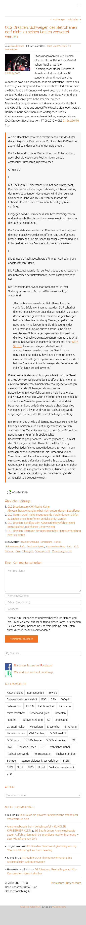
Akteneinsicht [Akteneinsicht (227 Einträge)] (15, 693)
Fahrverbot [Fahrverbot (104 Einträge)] (65, 706)
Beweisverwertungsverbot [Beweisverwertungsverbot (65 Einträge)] (22, 699)
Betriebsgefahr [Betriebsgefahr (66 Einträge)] (35, 693)
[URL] (43, 609)
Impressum (57, 883)
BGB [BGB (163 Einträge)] (44, 699)
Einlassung (46, 541)
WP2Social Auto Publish (30, 906)
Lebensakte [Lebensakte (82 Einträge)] (61, 720)
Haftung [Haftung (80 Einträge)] (11, 720)
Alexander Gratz (16, 45)
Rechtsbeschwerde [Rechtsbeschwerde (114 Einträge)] (18, 754)
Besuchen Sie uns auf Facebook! (33, 665)
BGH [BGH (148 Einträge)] (53, 699)
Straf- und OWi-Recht (57, 45)
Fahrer (57, 541)
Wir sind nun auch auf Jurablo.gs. (34, 672)
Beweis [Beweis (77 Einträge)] (53, 693)
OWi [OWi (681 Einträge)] (73, 740)
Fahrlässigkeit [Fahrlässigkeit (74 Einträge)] (46, 706)
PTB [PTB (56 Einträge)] (42, 747)
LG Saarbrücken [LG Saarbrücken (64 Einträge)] (16, 726)
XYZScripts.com (59, 906)
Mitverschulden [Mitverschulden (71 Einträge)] (16, 733)
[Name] (43, 595)
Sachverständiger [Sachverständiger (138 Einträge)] (66, 754)
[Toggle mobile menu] (79, 5)
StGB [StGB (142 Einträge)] (66, 760)
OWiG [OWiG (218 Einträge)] (10, 747)
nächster (73, 19)
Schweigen (27, 551)
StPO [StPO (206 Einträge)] (10, 767)
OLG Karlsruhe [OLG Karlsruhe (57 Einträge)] (33, 740)
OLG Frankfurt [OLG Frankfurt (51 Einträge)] (58, 733)
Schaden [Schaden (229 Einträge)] (12, 760)
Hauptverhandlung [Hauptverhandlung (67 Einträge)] (32, 720)
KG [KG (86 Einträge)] (49, 720)
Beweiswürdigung (29, 541)
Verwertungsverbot (62, 551)
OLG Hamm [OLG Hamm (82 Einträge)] (13, 740)
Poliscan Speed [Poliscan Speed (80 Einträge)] (27, 747)
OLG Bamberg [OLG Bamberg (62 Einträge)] (37, 733)
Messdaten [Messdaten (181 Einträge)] (36, 726)
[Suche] (7, 653)
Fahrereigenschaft (15, 546)
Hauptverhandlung (55, 546)
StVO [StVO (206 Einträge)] (31, 767)
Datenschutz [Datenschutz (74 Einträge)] (14, 706)
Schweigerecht (42, 551)
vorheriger (59, 19)
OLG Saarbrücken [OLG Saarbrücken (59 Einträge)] (56, 740)
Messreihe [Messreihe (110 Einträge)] (53, 726)
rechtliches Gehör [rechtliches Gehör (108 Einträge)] (60, 747)
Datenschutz (73, 883)
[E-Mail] (43, 602)
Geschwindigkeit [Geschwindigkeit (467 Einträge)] (39, 713)
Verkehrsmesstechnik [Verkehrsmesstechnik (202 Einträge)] (61, 767)
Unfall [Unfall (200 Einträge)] (41, 767)
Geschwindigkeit (35, 546)
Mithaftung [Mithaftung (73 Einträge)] (70, 726)
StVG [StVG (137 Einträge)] (20, 767)
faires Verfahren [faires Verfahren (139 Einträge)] (16, 713)
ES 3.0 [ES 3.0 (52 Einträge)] (30, 706)
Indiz (69, 546)
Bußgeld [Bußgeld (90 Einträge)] (65, 699)
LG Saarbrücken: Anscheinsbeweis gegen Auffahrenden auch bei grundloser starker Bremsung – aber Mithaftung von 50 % (43, 834)
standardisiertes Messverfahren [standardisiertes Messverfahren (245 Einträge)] (40, 760)
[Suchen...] (43, 653)
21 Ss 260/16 (71, 120)
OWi (18, 551)
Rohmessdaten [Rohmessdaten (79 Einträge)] (42, 754)
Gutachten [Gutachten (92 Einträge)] (60, 713)
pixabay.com (12, 73)
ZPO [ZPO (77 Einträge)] (9, 774)
